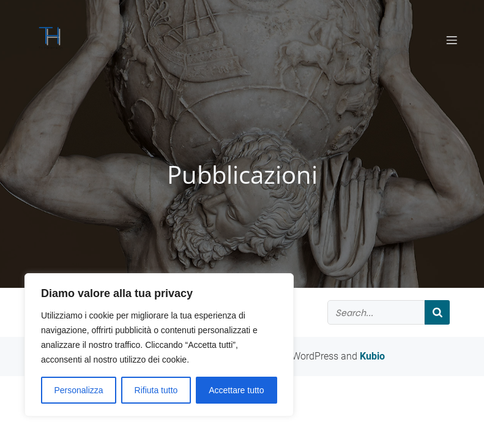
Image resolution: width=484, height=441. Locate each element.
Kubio (372, 356)
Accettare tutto (236, 390)
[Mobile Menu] (452, 39)
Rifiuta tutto (156, 390)
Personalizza (78, 390)
